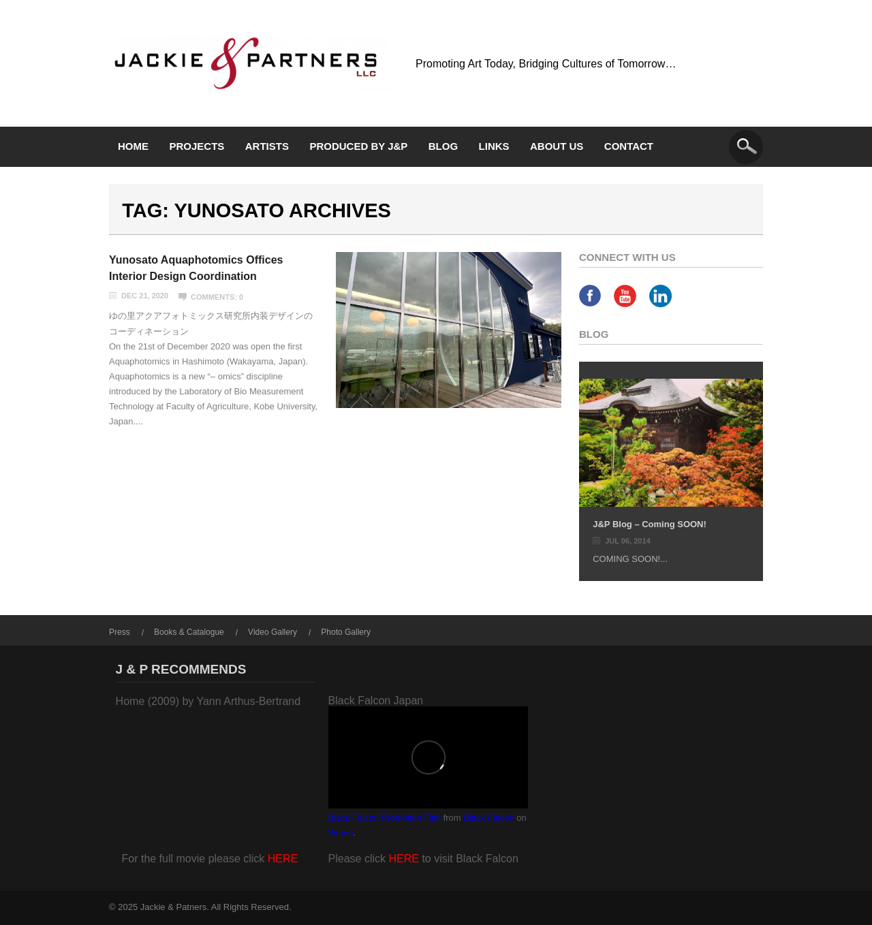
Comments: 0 (217, 297)
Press (119, 632)
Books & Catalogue (189, 632)
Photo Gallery (346, 632)
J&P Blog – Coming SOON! (649, 524)
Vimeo (341, 833)
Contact (628, 146)
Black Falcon (488, 818)
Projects (196, 146)
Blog (443, 146)
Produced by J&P (358, 146)
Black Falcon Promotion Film (384, 818)
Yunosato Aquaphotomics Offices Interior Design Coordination (196, 268)
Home (133, 146)
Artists (267, 146)
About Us (556, 146)
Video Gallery (272, 632)
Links (494, 146)
